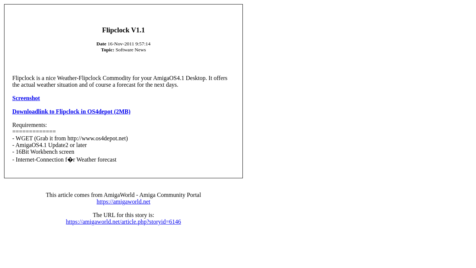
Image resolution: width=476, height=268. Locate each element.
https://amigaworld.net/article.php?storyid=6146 (123, 221)
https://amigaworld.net (123, 201)
